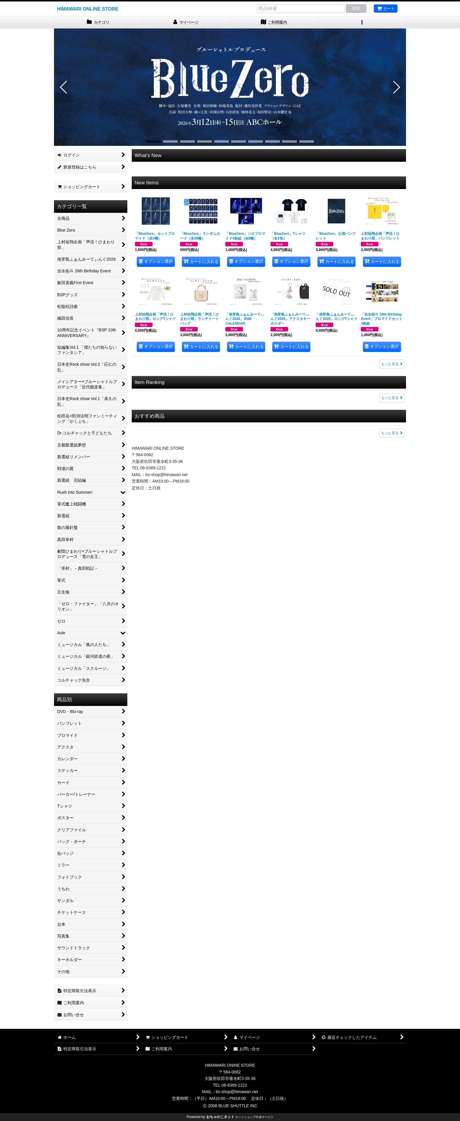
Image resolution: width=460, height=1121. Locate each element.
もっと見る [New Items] (392, 364)
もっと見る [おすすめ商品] (392, 433)
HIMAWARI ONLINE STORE (87, 8)
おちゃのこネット (220, 1117)
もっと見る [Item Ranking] (392, 398)
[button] (362, 22)
